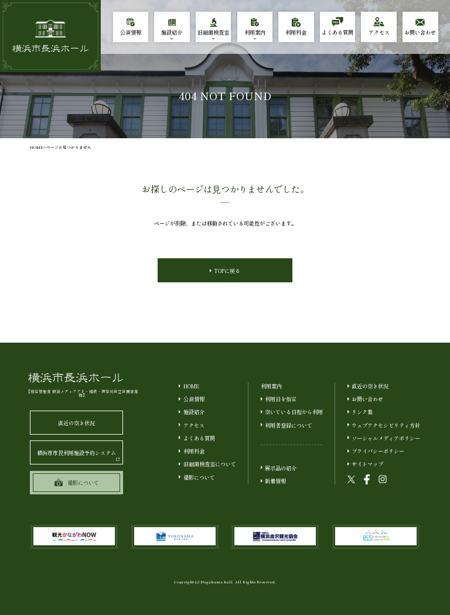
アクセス (193, 425)
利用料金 (193, 451)
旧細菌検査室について (209, 464)
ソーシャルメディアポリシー (386, 438)
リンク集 (362, 412)
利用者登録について (288, 425)
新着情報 (275, 481)
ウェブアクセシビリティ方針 (386, 425)
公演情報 (193, 399)
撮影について (199, 477)
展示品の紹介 (280, 468)
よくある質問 (199, 438)
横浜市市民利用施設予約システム (78, 455)
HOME (36, 147)
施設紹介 (193, 412)
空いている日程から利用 (294, 412)
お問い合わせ (367, 399)
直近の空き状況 (76, 423)
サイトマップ (367, 464)
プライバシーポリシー (378, 451)
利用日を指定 (280, 399)
